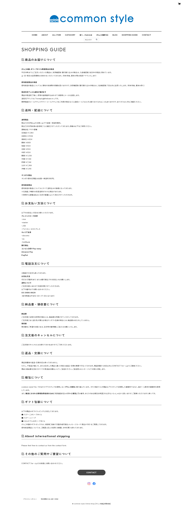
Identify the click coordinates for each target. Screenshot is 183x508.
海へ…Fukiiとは (85, 35)
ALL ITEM (56, 35)
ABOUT (45, 35)
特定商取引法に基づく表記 (49, 499)
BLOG (115, 35)
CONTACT (146, 35)
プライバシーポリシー (30, 499)
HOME (34, 35)
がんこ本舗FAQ (102, 35)
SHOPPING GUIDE (130, 35)
